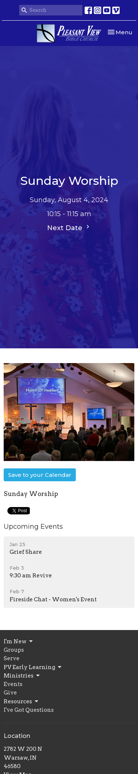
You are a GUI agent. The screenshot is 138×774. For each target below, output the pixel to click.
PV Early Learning (33, 667)
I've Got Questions (29, 710)
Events (13, 684)
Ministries (22, 675)
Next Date (69, 227)
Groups (14, 650)
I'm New (19, 641)
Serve (12, 658)
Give (10, 692)
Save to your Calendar (39, 474)
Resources (21, 701)
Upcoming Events (33, 527)
